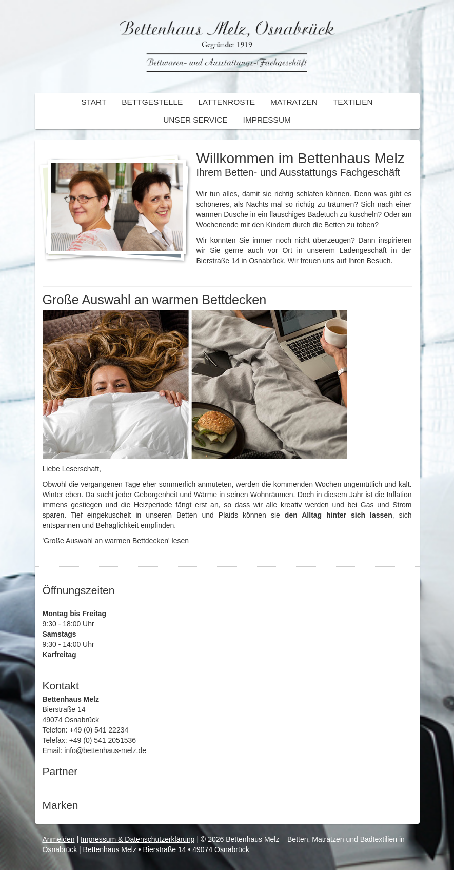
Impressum (267, 119)
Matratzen (294, 101)
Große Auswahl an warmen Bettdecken (155, 299)
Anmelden (59, 839)
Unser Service (195, 119)
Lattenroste (226, 101)
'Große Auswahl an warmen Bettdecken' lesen (116, 541)
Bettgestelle (152, 101)
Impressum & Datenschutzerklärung (138, 839)
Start (93, 101)
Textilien (353, 101)
